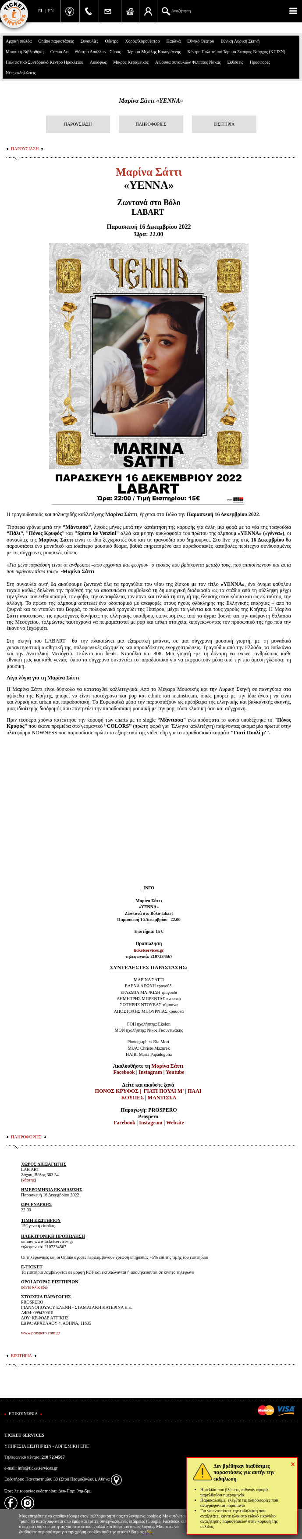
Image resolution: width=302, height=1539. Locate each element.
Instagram (150, 1072)
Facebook (124, 1072)
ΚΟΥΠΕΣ (132, 1098)
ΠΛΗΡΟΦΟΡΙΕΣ (151, 124)
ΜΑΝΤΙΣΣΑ (162, 1098)
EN (50, 10)
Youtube (175, 1072)
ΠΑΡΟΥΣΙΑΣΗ (78, 124)
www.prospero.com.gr (40, 1332)
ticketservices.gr (149, 950)
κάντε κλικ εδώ (34, 1287)
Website (175, 1123)
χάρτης (28, 1180)
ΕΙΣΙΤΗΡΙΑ (223, 124)
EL (40, 10)
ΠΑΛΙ (194, 1091)
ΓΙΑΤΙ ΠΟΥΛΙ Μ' (164, 1091)
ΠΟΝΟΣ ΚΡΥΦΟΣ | (118, 1091)
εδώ (148, 1531)
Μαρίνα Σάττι (168, 1066)
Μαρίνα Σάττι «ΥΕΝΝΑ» (151, 101)
